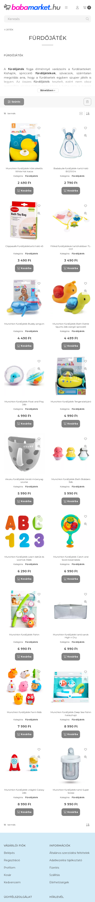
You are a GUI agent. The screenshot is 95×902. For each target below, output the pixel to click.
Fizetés (54, 867)
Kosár (7, 875)
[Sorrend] (87, 113)
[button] (66, 7)
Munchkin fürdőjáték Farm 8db (24, 712)
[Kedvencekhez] (39, 128)
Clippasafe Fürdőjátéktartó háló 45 (24, 246)
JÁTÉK (9, 29)
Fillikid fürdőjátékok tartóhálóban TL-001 (71, 248)
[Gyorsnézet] (39, 135)
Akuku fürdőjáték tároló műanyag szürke (24, 481)
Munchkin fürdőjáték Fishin (24, 634)
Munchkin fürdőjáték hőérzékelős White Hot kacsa (24, 170)
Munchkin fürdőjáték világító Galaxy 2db (24, 791)
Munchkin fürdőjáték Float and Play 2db (24, 403)
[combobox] (47, 19)
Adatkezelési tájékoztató (65, 860)
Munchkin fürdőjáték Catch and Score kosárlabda (70, 558)
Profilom (9, 867)
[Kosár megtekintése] (87, 7)
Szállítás (54, 875)
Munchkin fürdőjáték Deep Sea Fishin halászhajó (71, 714)
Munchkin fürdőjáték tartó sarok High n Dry (71, 636)
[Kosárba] (24, 190)
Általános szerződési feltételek (69, 853)
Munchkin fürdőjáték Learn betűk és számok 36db (24, 558)
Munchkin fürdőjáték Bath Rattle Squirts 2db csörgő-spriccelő (71, 325)
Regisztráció (12, 860)
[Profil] (77, 7)
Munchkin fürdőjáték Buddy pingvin (24, 323)
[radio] (81, 113)
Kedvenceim (12, 882)
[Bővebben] (48, 90)
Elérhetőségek (59, 882)
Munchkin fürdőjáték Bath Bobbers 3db (70, 481)
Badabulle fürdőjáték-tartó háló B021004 (71, 170)
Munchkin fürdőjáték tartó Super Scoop (71, 791)
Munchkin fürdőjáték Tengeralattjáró (71, 401)
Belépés (9, 853)
